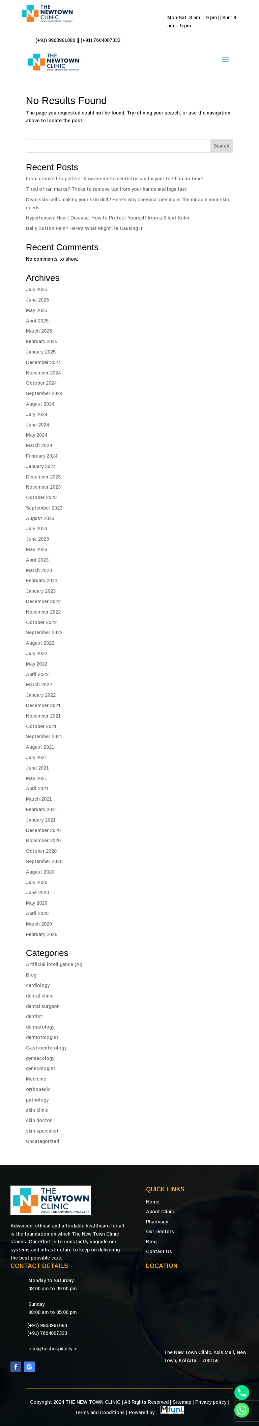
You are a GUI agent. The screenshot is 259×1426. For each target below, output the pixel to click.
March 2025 (39, 331)
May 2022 (36, 664)
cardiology (38, 985)
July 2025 (36, 289)
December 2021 (43, 705)
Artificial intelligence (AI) (54, 964)
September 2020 (44, 861)
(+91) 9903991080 (47, 1325)
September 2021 (44, 736)
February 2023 (41, 580)
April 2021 (37, 788)
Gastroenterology (46, 1048)
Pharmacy (157, 1221)
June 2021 (37, 768)
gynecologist (40, 1068)
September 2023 (44, 508)
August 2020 (40, 872)
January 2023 (41, 591)
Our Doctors (160, 1231)
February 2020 (41, 934)
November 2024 (43, 372)
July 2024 (36, 414)
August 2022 (40, 643)
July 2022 (36, 653)
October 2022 (41, 622)
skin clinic (37, 1110)
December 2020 (43, 830)
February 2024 (41, 456)
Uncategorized (42, 1141)
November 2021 (43, 716)
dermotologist (42, 1037)
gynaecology (40, 1058)
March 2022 (39, 684)
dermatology (40, 1027)
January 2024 (41, 466)
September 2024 (44, 393)
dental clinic (40, 996)
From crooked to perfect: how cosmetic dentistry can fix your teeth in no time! (114, 178)
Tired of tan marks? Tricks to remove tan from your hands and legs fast (106, 189)
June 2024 (37, 424)
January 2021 (41, 820)
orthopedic (38, 1089)
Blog (31, 975)
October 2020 (41, 851)
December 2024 (43, 362)
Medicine (36, 1079)
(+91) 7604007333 (47, 1333)
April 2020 (37, 913)
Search (221, 146)
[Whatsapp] (241, 1410)
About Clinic (160, 1211)
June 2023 (37, 539)
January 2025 (41, 352)
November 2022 (43, 612)
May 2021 (36, 778)
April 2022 (37, 674)
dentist (34, 1016)
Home (152, 1201)
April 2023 (37, 560)
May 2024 (36, 435)
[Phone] (241, 1392)
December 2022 (43, 601)
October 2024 (41, 383)
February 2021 (41, 809)
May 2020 (36, 903)
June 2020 (37, 892)
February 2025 (41, 341)
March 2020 (39, 924)
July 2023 (36, 528)
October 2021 (41, 726)
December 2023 (43, 476)
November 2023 (43, 487)
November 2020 (43, 840)
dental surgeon (43, 1006)
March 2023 (39, 570)
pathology (37, 1100)
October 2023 (41, 497)
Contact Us (159, 1251)
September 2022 (44, 632)
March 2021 (39, 799)
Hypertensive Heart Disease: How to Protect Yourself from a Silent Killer (108, 218)
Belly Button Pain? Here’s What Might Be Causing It (84, 228)
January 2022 (41, 695)
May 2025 (36, 310)
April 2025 (37, 320)
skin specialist (42, 1131)
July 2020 (36, 882)
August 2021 (40, 747)
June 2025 (37, 300)
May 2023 (36, 549)
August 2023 (40, 518)
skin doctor (39, 1120)
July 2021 (36, 757)
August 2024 (40, 404)
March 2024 (39, 445)
